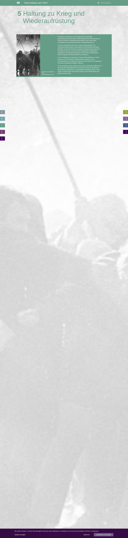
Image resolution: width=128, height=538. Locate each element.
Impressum (86, 507)
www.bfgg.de (54, 511)
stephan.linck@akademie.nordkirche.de (29, 524)
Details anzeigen (20, 535)
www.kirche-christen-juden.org (91, 499)
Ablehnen (86, 535)
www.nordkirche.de (88, 521)
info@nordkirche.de (88, 518)
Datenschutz (86, 510)
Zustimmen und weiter (103, 535)
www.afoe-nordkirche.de (25, 510)
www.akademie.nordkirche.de (26, 502)
